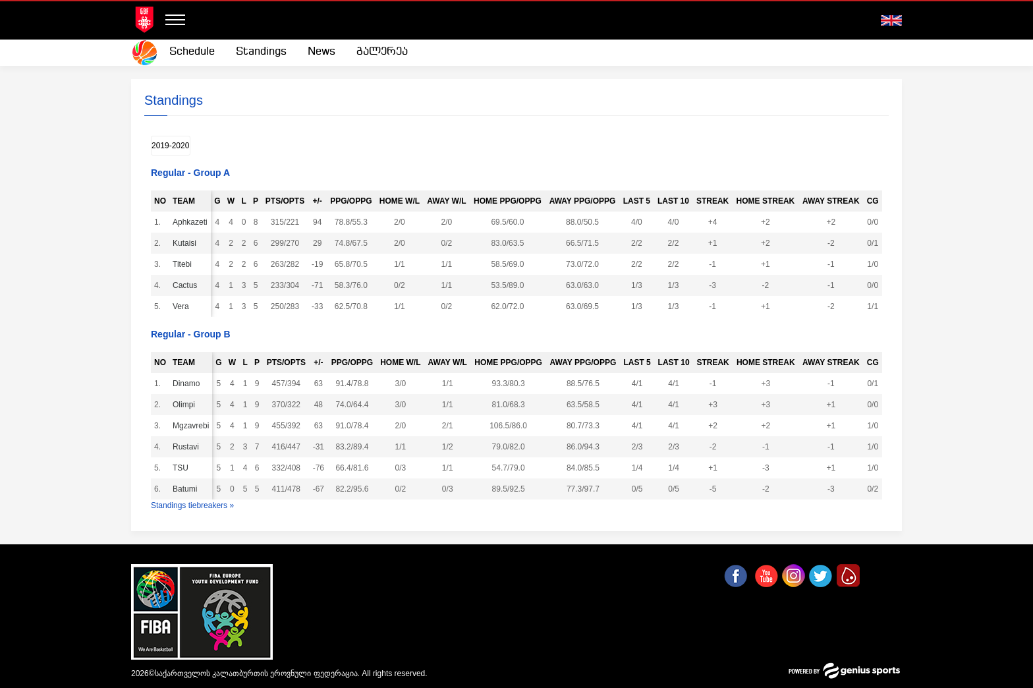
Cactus (191, 285)
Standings (261, 51)
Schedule (192, 51)
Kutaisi (190, 243)
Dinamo (191, 383)
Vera (190, 306)
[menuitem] (192, 52)
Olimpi (191, 404)
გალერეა (382, 51)
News (321, 51)
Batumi (191, 489)
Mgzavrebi (191, 425)
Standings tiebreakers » (192, 505)
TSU (191, 468)
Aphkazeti (190, 222)
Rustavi (191, 446)
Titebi (190, 264)
